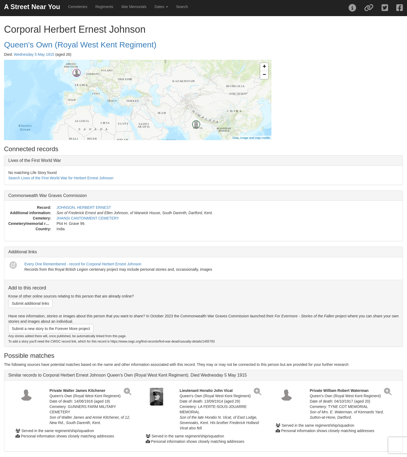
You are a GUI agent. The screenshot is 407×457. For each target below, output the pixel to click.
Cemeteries (77, 7)
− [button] (264, 75)
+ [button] (264, 67)
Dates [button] (161, 7)
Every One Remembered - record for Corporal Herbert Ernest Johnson (82, 264)
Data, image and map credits (251, 137)
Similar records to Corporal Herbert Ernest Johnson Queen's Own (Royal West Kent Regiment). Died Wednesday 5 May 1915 (127, 375)
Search (182, 7)
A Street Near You (32, 6)
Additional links (22, 252)
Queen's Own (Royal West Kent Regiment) (80, 44)
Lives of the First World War (34, 160)
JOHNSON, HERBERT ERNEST (84, 207)
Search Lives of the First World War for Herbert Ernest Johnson (60, 178)
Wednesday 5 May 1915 (34, 54)
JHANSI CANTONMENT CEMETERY (88, 218)
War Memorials (134, 7)
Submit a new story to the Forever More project (51, 328)
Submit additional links (30, 303)
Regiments (104, 7)
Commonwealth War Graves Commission (47, 195)
